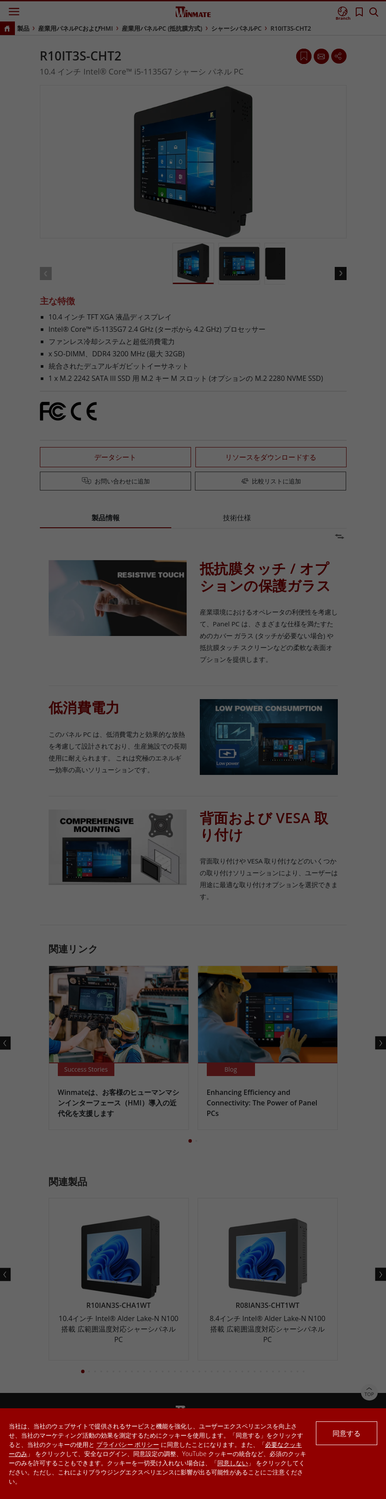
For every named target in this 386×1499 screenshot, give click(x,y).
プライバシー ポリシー (127, 1444)
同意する (347, 1433)
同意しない (232, 1463)
